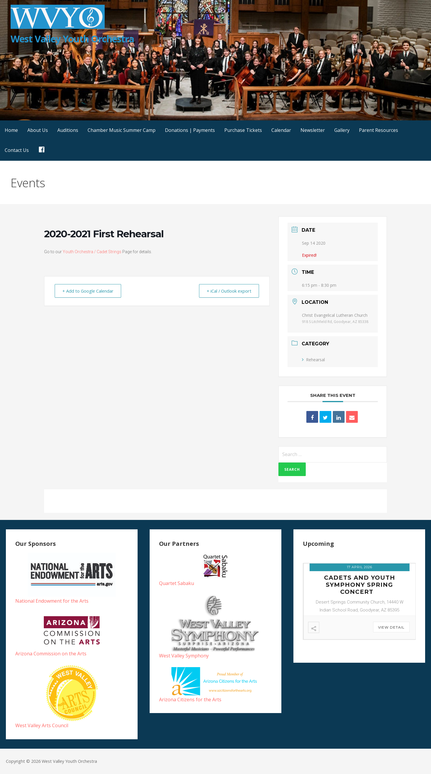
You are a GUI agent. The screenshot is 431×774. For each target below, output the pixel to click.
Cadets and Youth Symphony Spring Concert (359, 584)
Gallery (342, 130)
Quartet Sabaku (176, 583)
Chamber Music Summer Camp (122, 130)
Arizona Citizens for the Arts (190, 699)
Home (11, 130)
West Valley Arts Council (41, 725)
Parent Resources (378, 130)
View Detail (391, 627)
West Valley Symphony (184, 655)
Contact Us (17, 150)
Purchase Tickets (243, 130)
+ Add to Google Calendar (89, 291)
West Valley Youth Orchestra (72, 38)
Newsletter (312, 130)
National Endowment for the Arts (51, 601)
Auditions (67, 130)
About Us (37, 130)
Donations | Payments (190, 130)
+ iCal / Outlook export (227, 291)
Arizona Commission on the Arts (50, 653)
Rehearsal (313, 359)
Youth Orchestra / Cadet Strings (92, 251)
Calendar (281, 130)
